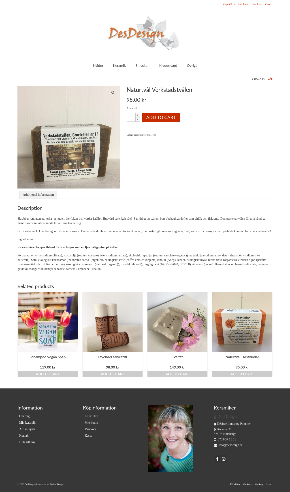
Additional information (38, 194)
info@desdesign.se (228, 445)
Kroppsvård (144, 134)
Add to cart (161, 117)
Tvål (269, 78)
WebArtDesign (57, 484)
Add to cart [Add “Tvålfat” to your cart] (177, 374)
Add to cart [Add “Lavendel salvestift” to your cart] (112, 374)
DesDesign (30, 484)
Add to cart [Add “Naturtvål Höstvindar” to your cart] (242, 374)
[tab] (38, 195)
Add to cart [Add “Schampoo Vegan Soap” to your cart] (47, 374)
